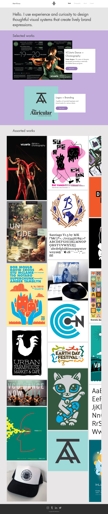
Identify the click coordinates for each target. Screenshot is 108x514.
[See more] (72, 68)
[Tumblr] (52, 507)
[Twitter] (60, 507)
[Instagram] (47, 507)
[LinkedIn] (56, 507)
